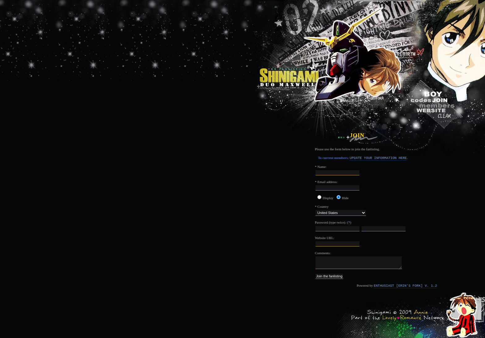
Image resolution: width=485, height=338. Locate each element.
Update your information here (378, 158)
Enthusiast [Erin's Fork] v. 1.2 (405, 286)
